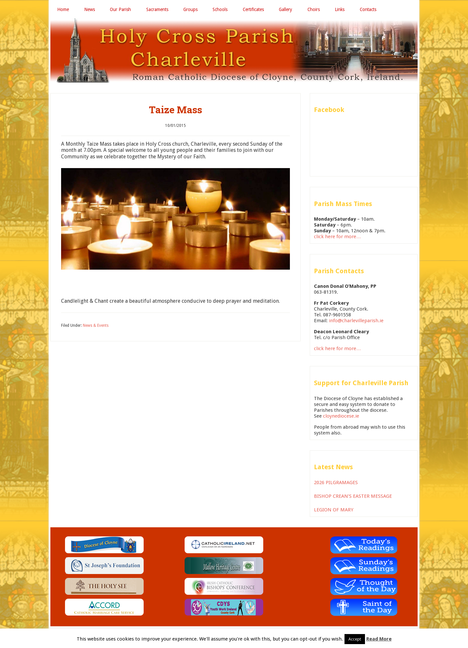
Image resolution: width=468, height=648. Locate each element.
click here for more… (337, 238)
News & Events (96, 326)
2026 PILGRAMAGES (336, 484)
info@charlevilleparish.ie (356, 322)
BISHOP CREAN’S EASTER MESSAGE (353, 497)
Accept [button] (354, 639)
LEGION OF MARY (333, 511)
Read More (379, 639)
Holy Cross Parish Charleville (234, 51)
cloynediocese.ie (341, 417)
